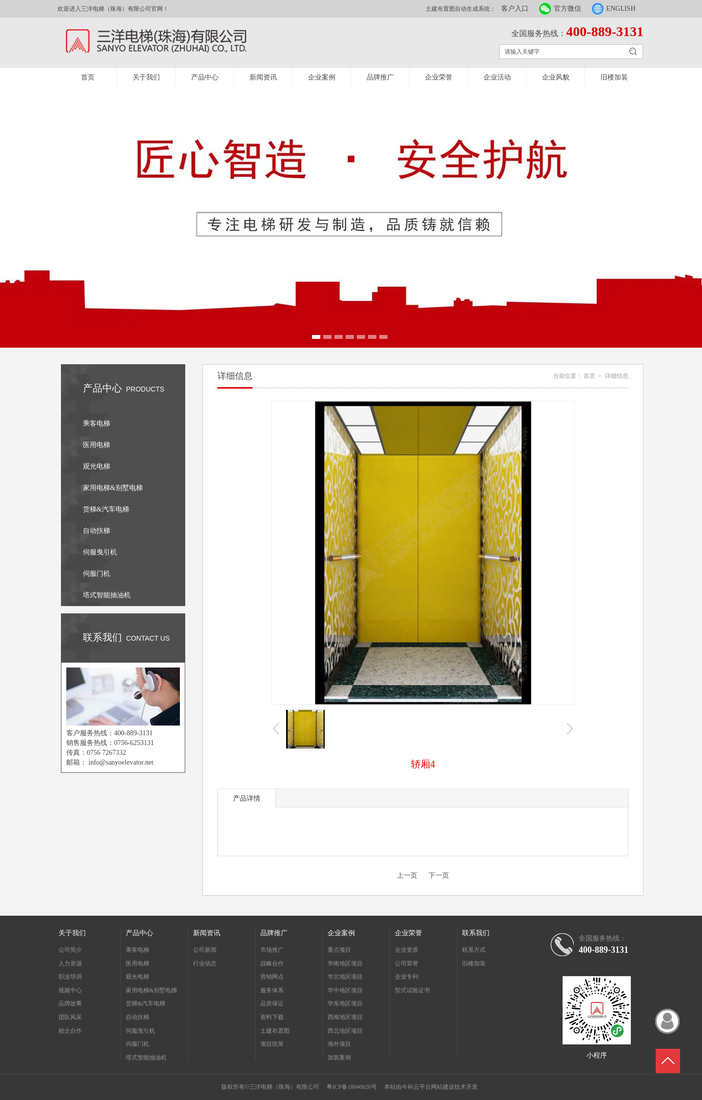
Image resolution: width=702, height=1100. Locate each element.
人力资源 (70, 963)
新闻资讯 (263, 77)
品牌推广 (380, 77)
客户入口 (514, 8)
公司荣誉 (406, 963)
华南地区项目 (345, 963)
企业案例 (321, 77)
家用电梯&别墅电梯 (151, 990)
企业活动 (497, 77)
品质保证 (272, 1003)
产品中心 (204, 77)
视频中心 (70, 990)
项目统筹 (272, 1044)
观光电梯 (137, 976)
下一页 (439, 875)
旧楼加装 (614, 77)
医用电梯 (137, 963)
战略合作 (272, 963)
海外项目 (339, 1044)
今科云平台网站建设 (428, 1086)
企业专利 (406, 976)
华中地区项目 (345, 990)
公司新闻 (204, 949)
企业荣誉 (438, 77)
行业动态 (204, 963)
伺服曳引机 (140, 1030)
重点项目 (339, 949)
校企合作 (70, 1030)
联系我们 (475, 933)
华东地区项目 (345, 1003)
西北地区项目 (345, 1030)
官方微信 (567, 8)
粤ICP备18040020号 (352, 1086)
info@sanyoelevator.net (121, 762)
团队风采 (70, 1017)
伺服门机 (137, 1044)
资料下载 (272, 1017)
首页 (88, 77)
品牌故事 (70, 1003)
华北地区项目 (345, 976)
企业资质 (406, 949)
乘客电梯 (137, 949)
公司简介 (70, 949)
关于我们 (146, 77)
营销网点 (272, 976)
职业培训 (70, 976)
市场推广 (272, 949)
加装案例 (339, 1057)
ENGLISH (621, 8)
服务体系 (272, 990)
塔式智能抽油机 (146, 1057)
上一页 (407, 875)
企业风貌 (555, 77)
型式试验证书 (412, 990)
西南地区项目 (345, 1017)
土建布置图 (275, 1030)
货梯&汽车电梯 (145, 1003)
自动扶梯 (137, 1017)
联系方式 (474, 949)
